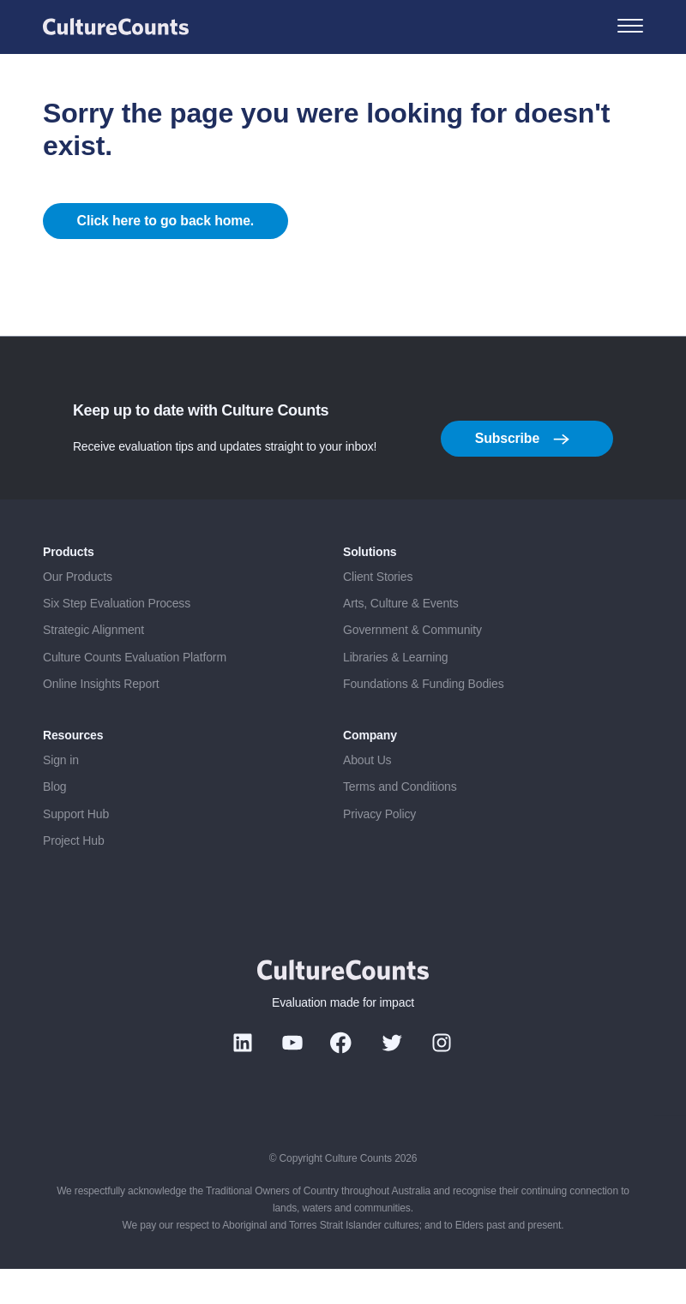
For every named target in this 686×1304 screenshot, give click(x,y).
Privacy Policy (379, 849)
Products (68, 588)
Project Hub (74, 876)
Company (370, 771)
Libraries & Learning (395, 693)
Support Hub (76, 849)
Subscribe (522, 474)
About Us (367, 795)
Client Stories (377, 612)
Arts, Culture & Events (401, 639)
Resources (73, 771)
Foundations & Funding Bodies (423, 720)
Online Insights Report (101, 720)
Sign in (61, 795)
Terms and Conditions (400, 822)
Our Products (77, 612)
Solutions (370, 588)
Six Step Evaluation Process (116, 639)
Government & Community (412, 666)
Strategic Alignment (93, 666)
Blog (54, 822)
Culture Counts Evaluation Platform (134, 693)
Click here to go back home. (166, 238)
